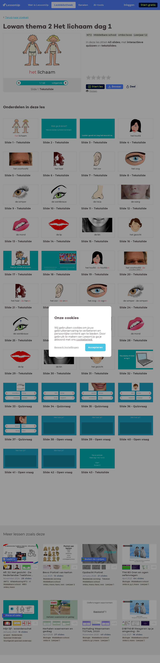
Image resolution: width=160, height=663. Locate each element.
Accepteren (95, 347)
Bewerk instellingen (66, 347)
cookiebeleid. (84, 339)
